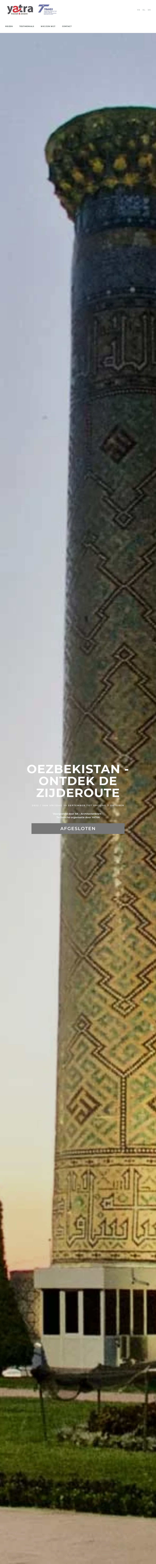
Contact (67, 26)
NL (144, 10)
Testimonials (26, 26)
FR (138, 10)
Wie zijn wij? (48, 26)
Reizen (9, 26)
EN (149, 10)
